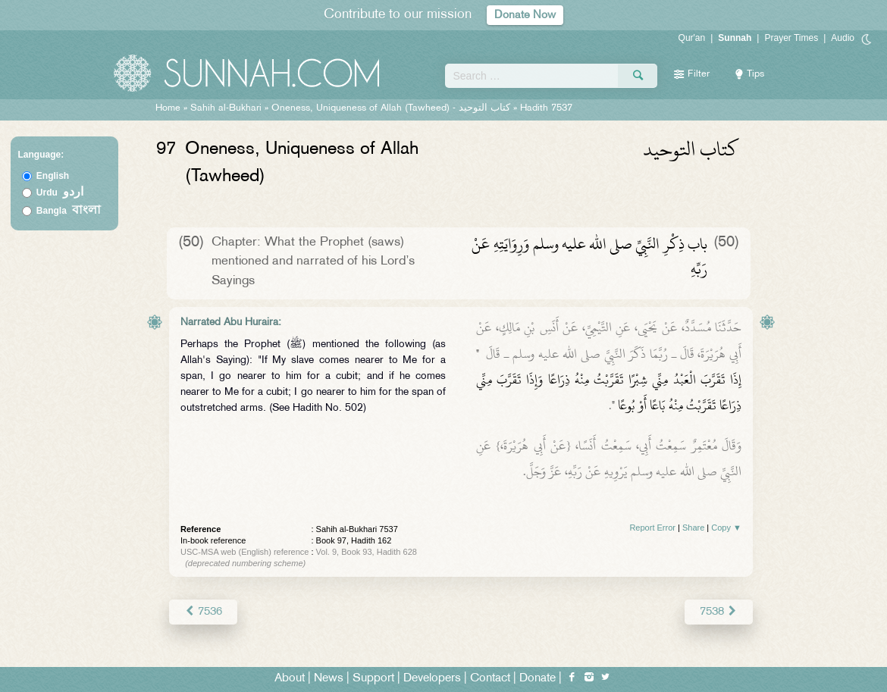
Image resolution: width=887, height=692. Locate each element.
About (289, 678)
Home (167, 108)
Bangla (68, 210)
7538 (719, 611)
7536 (202, 611)
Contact (490, 678)
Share (693, 527)
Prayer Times (791, 38)
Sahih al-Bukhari (226, 108)
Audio (842, 38)
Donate (537, 678)
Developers (432, 678)
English (52, 176)
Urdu (59, 192)
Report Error (652, 527)
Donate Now (525, 14)
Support (373, 678)
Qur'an (692, 38)
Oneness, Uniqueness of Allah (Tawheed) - (392, 108)
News (328, 678)
